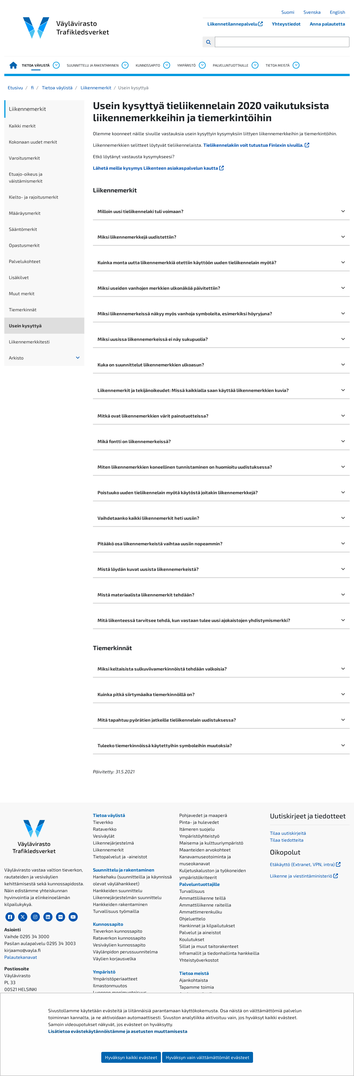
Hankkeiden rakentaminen (120, 904)
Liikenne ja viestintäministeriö (304, 875)
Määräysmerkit (24, 213)
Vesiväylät (103, 836)
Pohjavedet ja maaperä (203, 815)
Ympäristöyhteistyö (199, 836)
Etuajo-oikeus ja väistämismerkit (25, 177)
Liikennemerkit (95, 87)
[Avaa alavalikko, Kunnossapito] (166, 65)
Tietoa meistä (277, 65)
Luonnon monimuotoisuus (120, 992)
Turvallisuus (192, 891)
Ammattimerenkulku (200, 911)
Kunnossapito (148, 65)
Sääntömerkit (23, 229)
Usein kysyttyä (25, 325)
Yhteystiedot (286, 23)
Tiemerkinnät (22, 309)
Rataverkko (104, 829)
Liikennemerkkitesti (29, 341)
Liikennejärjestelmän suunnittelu (127, 897)
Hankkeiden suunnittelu (117, 890)
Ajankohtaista (193, 980)
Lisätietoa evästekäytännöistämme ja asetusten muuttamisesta (117, 1031)
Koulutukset (191, 939)
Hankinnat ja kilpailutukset (207, 925)
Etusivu (15, 87)
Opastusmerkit (24, 245)
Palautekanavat (20, 957)
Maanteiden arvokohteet (205, 849)
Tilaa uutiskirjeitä (288, 833)
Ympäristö (186, 65)
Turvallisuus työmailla (116, 911)
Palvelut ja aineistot (200, 932)
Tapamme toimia (196, 987)
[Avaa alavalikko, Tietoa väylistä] (56, 65)
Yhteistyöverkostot (199, 960)
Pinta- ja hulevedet (199, 822)
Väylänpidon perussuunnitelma (125, 951)
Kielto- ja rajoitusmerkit (33, 197)
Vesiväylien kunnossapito (119, 944)
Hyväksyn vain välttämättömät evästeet (207, 1057)
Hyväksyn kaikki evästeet (131, 1057)
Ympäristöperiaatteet (115, 978)
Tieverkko (103, 822)
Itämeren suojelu (197, 829)
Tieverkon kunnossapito (117, 931)
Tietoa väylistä (36, 65)
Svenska (314, 12)
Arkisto (16, 357)
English (340, 12)
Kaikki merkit (22, 125)
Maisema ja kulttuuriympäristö (211, 842)
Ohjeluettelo (192, 918)
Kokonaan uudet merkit (33, 141)
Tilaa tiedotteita (287, 840)
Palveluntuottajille (230, 65)
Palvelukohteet (24, 261)
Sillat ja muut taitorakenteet (208, 946)
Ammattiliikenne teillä (202, 898)
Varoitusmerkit (24, 158)
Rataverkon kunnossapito (119, 937)
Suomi (290, 12)
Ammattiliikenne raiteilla (205, 904)
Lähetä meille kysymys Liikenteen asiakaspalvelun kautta (159, 168)
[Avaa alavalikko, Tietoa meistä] (295, 65)
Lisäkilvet (19, 277)
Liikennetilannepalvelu (237, 23)
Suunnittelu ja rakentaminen (92, 65)
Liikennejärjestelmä (113, 842)
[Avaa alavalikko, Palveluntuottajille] (254, 65)
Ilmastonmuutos (110, 985)
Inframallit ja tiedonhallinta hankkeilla (219, 953)
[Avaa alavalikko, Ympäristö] (202, 65)
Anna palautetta (327, 23)
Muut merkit (21, 293)
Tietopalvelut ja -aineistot (120, 856)
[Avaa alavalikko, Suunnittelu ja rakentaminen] (124, 65)
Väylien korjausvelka (114, 958)
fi (32, 87)
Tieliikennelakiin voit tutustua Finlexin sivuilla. (256, 145)
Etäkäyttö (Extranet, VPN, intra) (306, 864)
